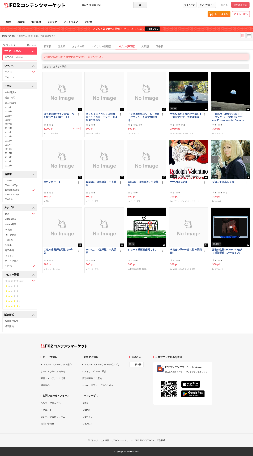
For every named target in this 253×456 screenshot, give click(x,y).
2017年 (8, 145)
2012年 (8, 165)
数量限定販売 (11, 321)
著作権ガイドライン (144, 440)
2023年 (8, 120)
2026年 (8, 107)
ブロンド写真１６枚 (223, 181)
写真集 (21, 21)
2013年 (8, 161)
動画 (8, 21)
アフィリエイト (207, 5)
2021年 (8, 128)
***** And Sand (178, 181)
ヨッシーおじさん (53, 269)
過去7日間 (10, 97)
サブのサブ (219, 133)
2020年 (8, 132)
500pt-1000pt (11, 185)
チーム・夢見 (93, 201)
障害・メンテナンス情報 (53, 378)
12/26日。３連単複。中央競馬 (101, 183)
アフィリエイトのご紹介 (94, 371)
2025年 (8, 111)
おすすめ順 (78, 46)
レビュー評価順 (126, 46)
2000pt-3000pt (12, 194)
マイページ (189, 5)
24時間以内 (10, 92)
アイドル (9, 77)
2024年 (8, 115)
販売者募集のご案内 (92, 378)
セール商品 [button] (19, 51)
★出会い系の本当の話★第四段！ (186, 251)
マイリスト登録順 (101, 46)
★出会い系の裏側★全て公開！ (184, 269)
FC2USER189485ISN (138, 269)
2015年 (8, 153)
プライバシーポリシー (122, 440)
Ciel (47, 201)
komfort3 (218, 201)
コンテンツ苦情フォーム (53, 416)
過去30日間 (10, 102)
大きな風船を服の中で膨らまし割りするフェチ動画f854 (186, 115)
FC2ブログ (87, 423)
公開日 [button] (19, 86)
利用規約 (45, 385)
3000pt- (8, 199)
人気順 (145, 46)
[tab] (147, 46)
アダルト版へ (241, 14)
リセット (32, 45)
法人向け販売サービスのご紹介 (97, 385)
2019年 (8, 136)
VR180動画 (10, 219)
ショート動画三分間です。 (142, 249)
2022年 (8, 124)
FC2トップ (93, 440)
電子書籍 (36, 21)
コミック (52, 21)
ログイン (225, 5)
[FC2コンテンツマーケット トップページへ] (64, 345)
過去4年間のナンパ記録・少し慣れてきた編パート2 (59, 115)
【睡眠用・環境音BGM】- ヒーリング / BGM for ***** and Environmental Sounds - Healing (228, 117)
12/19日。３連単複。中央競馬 (143, 183)
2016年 (8, 149)
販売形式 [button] (19, 315)
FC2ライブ (87, 416)
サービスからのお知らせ (53, 371)
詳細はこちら (152, 29)
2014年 (8, 157)
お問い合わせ (47, 423)
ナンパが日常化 (52, 133)
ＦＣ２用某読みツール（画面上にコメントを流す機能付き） (144, 117)
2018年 (8, 140)
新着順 (47, 46)
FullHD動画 (10, 234)
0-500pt (8, 180)
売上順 (61, 46)
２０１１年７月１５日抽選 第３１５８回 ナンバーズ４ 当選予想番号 (101, 117)
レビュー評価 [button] (19, 274)
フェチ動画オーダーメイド (182, 133)
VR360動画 (10, 224)
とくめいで (134, 133)
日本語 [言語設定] (138, 364)
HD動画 (9, 240)
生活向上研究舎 (94, 133)
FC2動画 (86, 410)
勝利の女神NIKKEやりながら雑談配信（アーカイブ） (227, 251)
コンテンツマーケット (43, 5)
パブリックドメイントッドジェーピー (187, 201)
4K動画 (8, 229)
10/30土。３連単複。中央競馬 (101, 251)
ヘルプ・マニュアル (51, 403)
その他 (88, 21)
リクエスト (46, 410)
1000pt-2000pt (20, 190)
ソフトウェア (70, 21)
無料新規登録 (240, 5)
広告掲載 (161, 440)
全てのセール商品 (14, 57)
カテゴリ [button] (19, 207)
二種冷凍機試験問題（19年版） (58, 251)
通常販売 (9, 326)
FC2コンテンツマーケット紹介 (56, 364)
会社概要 (105, 440)
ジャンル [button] (19, 66)
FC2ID (85, 403)
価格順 (159, 46)
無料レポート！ (52, 181)
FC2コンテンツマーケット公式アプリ (101, 364)
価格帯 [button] (19, 174)
